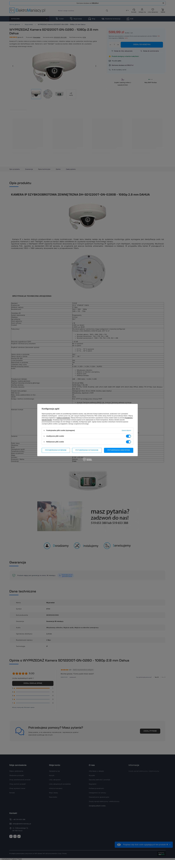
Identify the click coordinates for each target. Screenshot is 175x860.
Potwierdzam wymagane (86, 450)
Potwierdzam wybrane (55, 450)
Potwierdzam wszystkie (118, 450)
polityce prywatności (63, 418)
